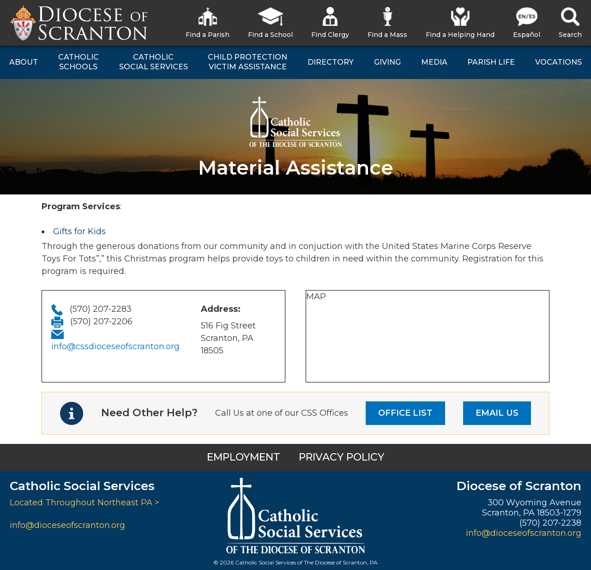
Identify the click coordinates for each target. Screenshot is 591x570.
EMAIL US (497, 413)
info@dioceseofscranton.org (67, 525)
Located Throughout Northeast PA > (84, 502)
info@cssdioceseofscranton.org (115, 346)
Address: (221, 309)
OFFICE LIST (405, 413)
